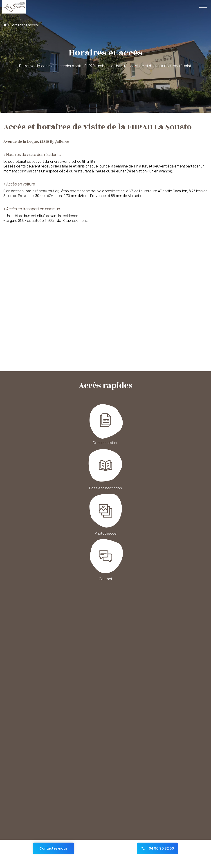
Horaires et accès (24, 25)
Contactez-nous (53, 848)
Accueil (5, 25)
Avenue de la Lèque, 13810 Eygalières (36, 142)
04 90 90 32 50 (157, 848)
